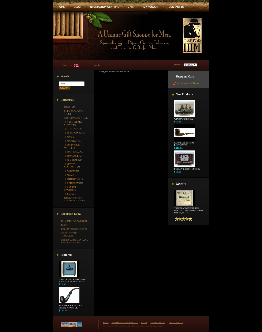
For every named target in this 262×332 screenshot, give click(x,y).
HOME (61, 7)
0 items (196, 83)
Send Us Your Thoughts (69, 234)
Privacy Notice (156, 326)
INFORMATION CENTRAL (104, 7)
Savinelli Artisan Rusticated (184, 143)
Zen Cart (145, 326)
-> (73, 118)
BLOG (77, 7)
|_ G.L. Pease (71, 160)
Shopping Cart (185, 76)
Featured (66, 254)
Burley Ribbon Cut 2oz (187, 168)
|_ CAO (68, 137)
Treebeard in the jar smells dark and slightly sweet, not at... (189, 209)
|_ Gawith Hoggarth (70, 165)
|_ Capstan (70, 141)
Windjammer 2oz (184, 118)
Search (65, 76)
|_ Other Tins (72, 179)
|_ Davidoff (71, 156)
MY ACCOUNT (151, 7)
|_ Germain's (71, 170)
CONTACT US (177, 7)
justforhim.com (124, 326)
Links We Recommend (74, 229)
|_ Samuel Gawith (70, 188)
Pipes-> (68, 107)
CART (131, 7)
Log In (97, 65)
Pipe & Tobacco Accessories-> (73, 199)
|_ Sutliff (70, 194)
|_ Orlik (69, 175)
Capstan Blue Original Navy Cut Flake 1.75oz (72, 279)
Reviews (181, 183)
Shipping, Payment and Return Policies (74, 241)
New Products (184, 94)
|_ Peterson (71, 183)
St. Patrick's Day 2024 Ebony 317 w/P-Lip (71, 306)
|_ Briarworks (73, 132)
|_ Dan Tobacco (74, 151)
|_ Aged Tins (71, 128)
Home (106, 322)
